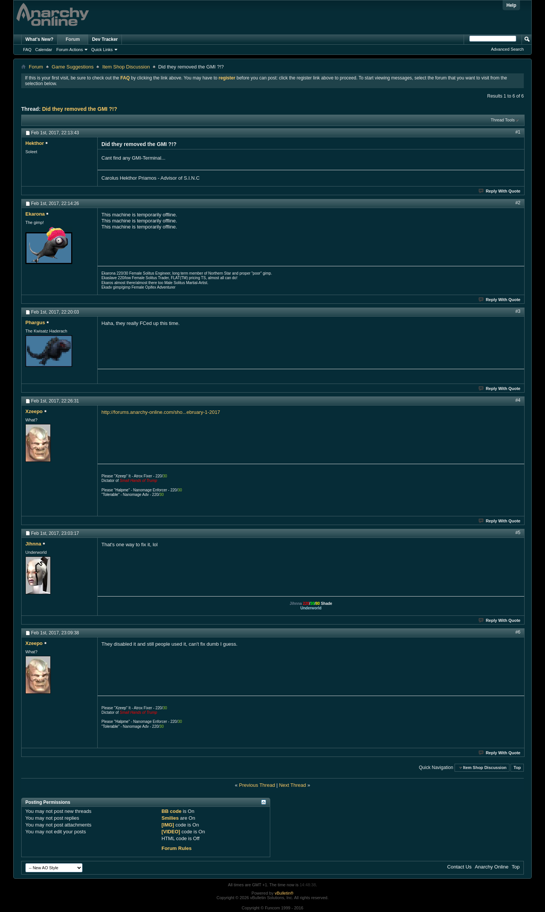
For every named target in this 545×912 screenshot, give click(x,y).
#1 (517, 132)
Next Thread (292, 785)
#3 (517, 311)
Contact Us (459, 867)
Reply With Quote (499, 191)
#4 (517, 400)
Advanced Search (507, 49)
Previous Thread (257, 785)
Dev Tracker (105, 39)
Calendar (43, 49)
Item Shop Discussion (126, 67)
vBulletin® (284, 893)
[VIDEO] (171, 831)
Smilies (170, 818)
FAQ (27, 49)
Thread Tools (503, 120)
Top (517, 767)
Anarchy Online (492, 867)
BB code (172, 811)
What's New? (39, 39)
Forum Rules (177, 848)
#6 (517, 632)
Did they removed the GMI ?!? (79, 109)
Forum (73, 39)
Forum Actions (69, 49)
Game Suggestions (73, 67)
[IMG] (168, 825)
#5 (517, 532)
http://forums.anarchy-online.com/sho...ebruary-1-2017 (160, 412)
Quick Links (102, 49)
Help (511, 5)
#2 (517, 202)
